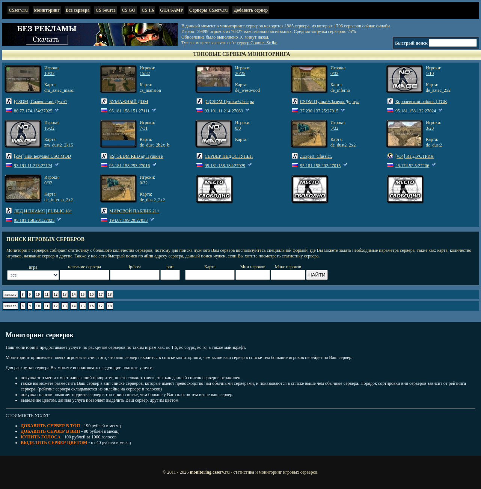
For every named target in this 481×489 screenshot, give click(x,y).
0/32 (334, 73)
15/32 (145, 73)
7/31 (144, 128)
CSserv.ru (18, 10)
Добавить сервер (251, 10)
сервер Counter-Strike (257, 42)
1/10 (430, 73)
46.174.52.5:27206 (412, 165)
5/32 (334, 128)
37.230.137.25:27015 (319, 111)
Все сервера (78, 10)
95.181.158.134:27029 (225, 165)
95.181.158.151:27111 (129, 111)
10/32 (49, 73)
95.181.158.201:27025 (34, 220)
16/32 (49, 128)
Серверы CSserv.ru (208, 10)
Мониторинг (47, 10)
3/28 (430, 128)
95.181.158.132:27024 (415, 111)
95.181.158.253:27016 (129, 165)
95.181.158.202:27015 (320, 165)
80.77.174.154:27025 (33, 111)
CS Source (105, 10)
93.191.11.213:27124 (33, 165)
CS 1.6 (148, 10)
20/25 (240, 73)
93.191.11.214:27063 (224, 111)
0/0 (238, 128)
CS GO (129, 10)
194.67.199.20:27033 (128, 220)
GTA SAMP (171, 10)
